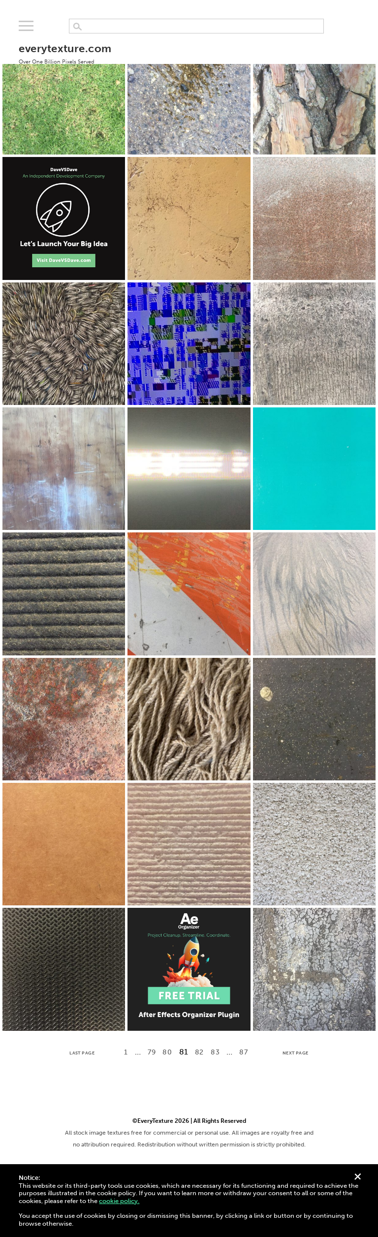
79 (152, 1052)
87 (243, 1052)
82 (199, 1052)
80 (167, 1052)
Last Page (81, 1053)
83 (215, 1052)
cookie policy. (119, 1201)
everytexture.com (65, 53)
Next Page (296, 1053)
